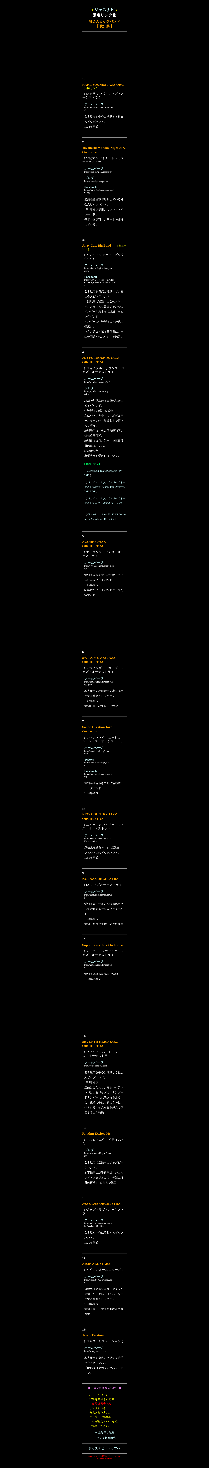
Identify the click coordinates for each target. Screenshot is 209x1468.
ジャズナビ (104, 10)
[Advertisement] (104, 53)
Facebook (90, 187)
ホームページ (93, 104)
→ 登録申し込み (104, 1432)
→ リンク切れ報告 (104, 1437)
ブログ (89, 178)
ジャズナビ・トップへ (104, 1448)
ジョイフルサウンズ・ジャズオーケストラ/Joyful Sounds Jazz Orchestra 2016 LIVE (104, 487)
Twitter (89, 759)
